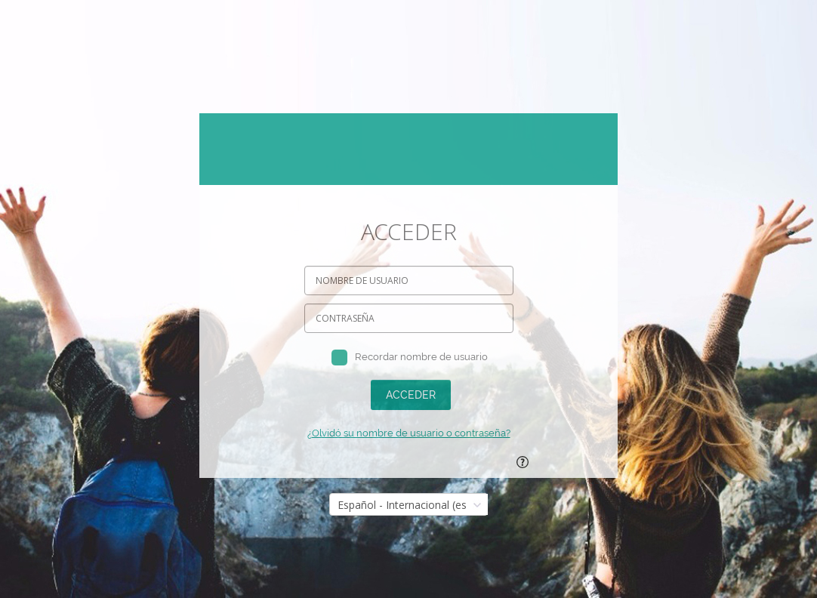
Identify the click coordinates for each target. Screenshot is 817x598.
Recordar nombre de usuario (421, 356)
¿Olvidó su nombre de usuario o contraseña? (408, 433)
